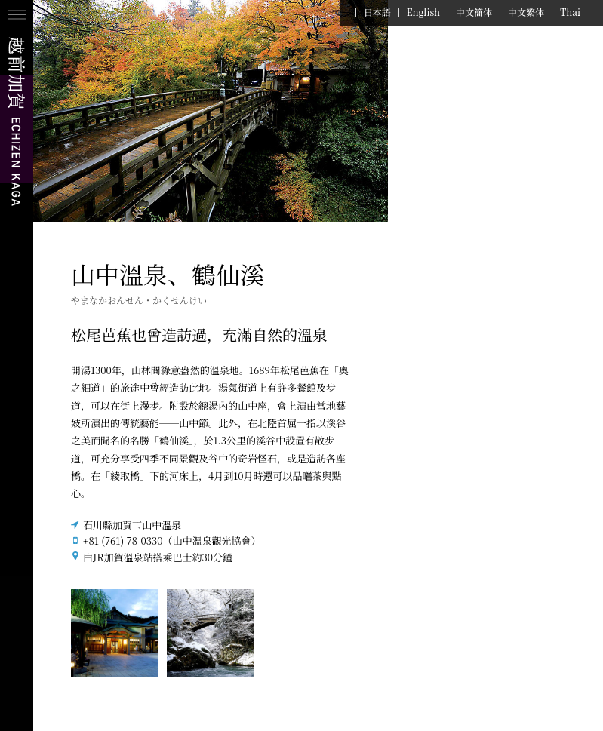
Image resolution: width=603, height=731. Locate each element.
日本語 (377, 12)
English (423, 12)
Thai (570, 12)
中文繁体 (526, 12)
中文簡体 (474, 12)
